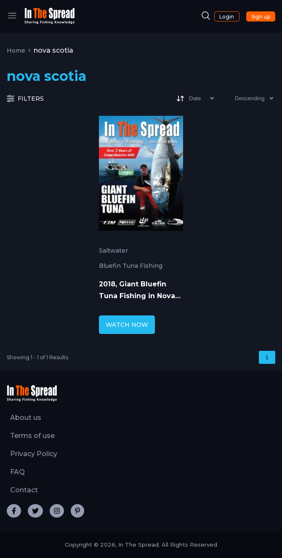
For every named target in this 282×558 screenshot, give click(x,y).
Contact (24, 490)
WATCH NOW (127, 324)
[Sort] (194, 98)
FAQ (17, 472)
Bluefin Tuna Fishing (130, 266)
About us (25, 418)
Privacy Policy (33, 454)
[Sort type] (247, 98)
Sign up (260, 16)
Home (16, 50)
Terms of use (32, 436)
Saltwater (113, 250)
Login (226, 16)
